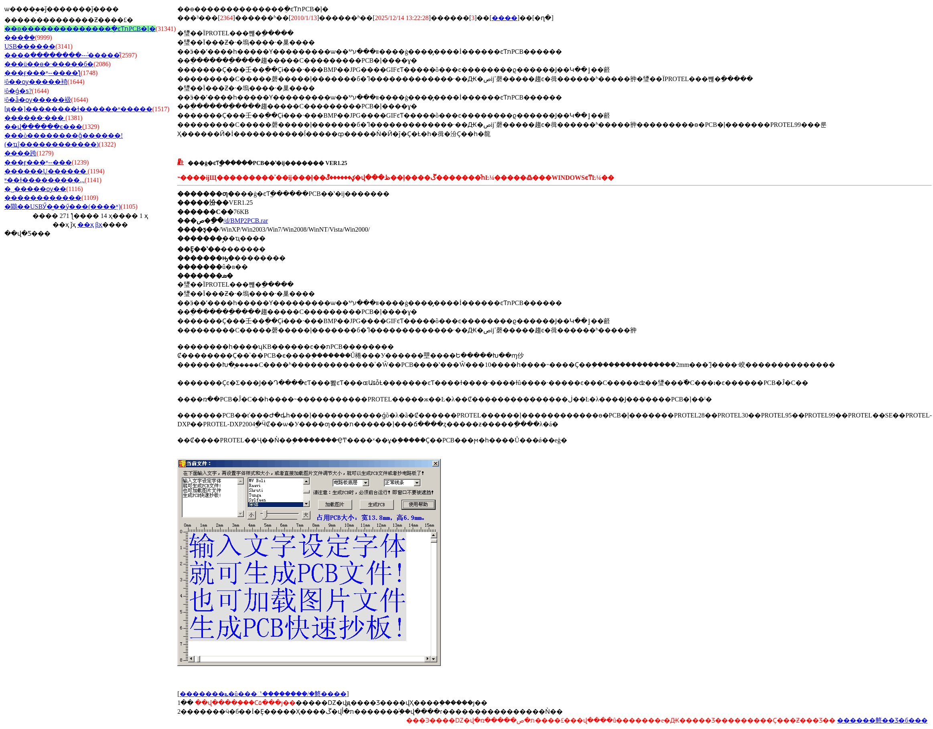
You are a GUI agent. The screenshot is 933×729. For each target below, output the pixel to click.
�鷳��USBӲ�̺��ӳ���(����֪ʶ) (62, 206)
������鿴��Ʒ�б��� (883, 720)
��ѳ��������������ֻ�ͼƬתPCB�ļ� (80, 28)
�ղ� (542, 17)
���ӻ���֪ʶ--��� (38, 162)
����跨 (20, 153)
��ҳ (85, 224)
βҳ (98, 224)
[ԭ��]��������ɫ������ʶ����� (78, 109)
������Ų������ (46, 171)
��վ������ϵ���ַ (43, 126)
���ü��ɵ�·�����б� (48, 64)
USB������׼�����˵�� (29, 46)
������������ (42, 197)
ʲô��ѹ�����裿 (35, 81)
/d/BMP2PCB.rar (245, 220)
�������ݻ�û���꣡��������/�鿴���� (263, 693)
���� (504, 17)
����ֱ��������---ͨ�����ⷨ (62, 55)
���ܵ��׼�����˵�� (19, 37)
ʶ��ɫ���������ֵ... (44, 180)
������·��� (34, 117)
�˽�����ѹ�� (35, 188)
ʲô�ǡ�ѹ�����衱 (37, 99)
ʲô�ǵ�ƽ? (18, 91)
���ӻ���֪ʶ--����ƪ (42, 72)
